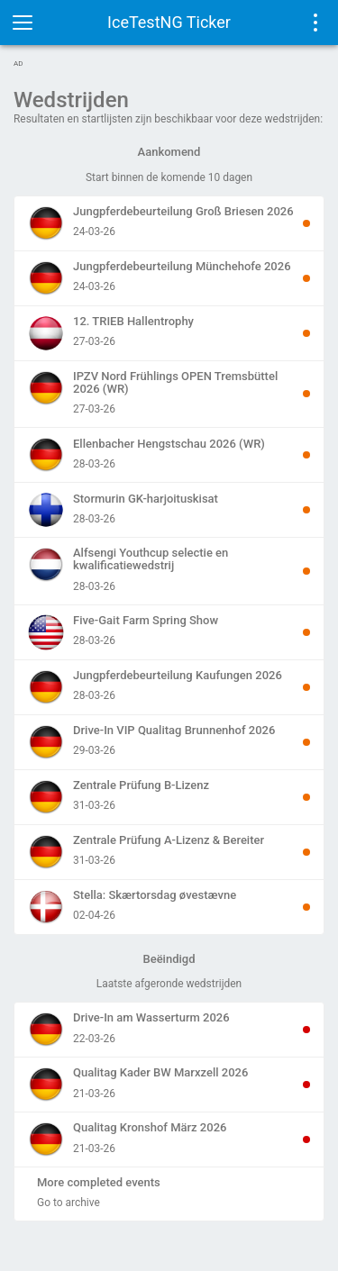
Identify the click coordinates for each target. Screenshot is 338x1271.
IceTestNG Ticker (169, 22)
